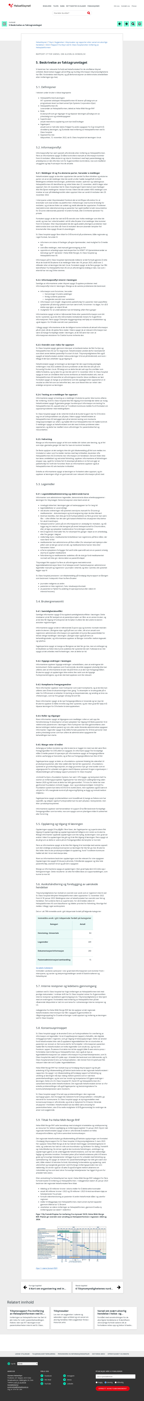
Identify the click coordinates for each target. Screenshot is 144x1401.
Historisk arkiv (98, 1354)
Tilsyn (55, 6)
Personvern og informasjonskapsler (73, 1354)
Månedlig (119, 1382)
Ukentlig (109, 1382)
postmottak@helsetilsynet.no (17, 1387)
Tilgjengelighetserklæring (43, 1354)
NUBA (62, 6)
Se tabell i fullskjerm (44, 968)
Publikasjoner (93, 6)
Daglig (99, 1382)
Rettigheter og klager (76, 6)
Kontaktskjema (12, 1385)
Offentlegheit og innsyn (118, 1354)
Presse (134, 6)
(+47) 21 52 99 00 (19, 1382)
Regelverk (47, 6)
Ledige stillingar (22, 1354)
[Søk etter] (72, 13)
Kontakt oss (125, 6)
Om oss (117, 6)
